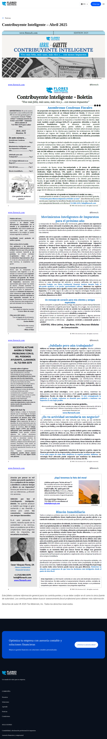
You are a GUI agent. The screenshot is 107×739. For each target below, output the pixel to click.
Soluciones (5, 702)
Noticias (8, 18)
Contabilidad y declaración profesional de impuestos (19, 730)
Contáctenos (6, 716)
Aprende (5, 707)
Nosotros (5, 697)
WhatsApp (95, 4)
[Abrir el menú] (103, 4)
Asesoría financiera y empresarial (12, 735)
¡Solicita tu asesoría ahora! (86, 645)
